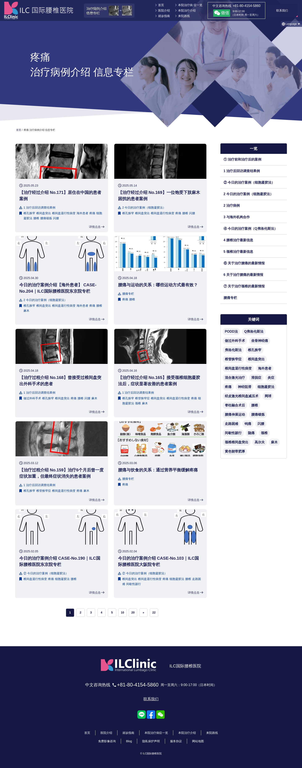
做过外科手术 (32, 398)
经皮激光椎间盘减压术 (241, 396)
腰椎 (36, 218)
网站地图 (198, 741)
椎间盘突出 (43, 213)
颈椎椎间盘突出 (236, 442)
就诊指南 (164, 16)
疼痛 (92, 213)
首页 (161, 5)
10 (122, 612)
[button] (291, 24)
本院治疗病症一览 (156, 732)
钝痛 (248, 424)
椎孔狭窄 (29, 213)
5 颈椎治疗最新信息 (238, 251)
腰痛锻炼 (46, 218)
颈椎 (138, 403)
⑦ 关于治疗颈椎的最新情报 (244, 286)
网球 (268, 396)
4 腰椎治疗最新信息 (238, 240)
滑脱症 (256, 377)
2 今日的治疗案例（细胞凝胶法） (248, 194)
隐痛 (251, 433)
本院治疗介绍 (187, 10)
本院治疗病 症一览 (190, 5)
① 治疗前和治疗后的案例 (242, 159)
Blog (129, 741)
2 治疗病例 (232, 205)
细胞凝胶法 (62, 579)
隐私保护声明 (151, 741)
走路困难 (231, 424)
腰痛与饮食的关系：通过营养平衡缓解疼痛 (158, 470)
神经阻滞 (244, 387)
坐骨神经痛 (259, 340)
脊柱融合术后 (235, 405)
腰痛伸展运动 (235, 414)
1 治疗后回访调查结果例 (242, 171)
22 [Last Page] (154, 612)
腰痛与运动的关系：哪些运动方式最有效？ (158, 285)
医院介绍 (164, 10)
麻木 (26, 310)
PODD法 (231, 331)
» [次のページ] (143, 612)
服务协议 (176, 741)
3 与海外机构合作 (237, 217)
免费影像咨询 (107, 741)
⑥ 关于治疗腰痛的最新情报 (244, 263)
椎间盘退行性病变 (64, 213)
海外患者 (82, 213)
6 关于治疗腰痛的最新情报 (243, 274)
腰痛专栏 (230, 298)
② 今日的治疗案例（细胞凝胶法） (249, 182)
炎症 (271, 377)
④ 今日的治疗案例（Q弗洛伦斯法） (250, 228)
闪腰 (56, 218)
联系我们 (151, 699)
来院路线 (184, 16)
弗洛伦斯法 (233, 350)
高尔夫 (260, 442)
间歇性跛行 (133, 584)
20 (133, 612)
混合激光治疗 (235, 377)
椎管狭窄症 (142, 398)
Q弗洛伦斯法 (253, 331)
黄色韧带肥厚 (235, 451)
